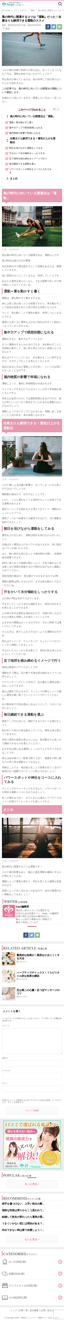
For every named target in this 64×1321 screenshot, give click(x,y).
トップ (13, 1310)
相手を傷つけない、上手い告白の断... (23, 1203)
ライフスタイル (23, 1285)
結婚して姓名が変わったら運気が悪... (23, 1216)
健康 (7, 28)
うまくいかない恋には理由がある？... (23, 1223)
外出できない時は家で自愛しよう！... (23, 1229)
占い (17, 1261)
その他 (18, 1297)
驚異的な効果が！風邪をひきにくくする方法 (38, 956)
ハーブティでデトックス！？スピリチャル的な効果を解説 (38, 974)
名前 (5, 1058)
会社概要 (34, 1310)
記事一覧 (23, 1310)
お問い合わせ (47, 1310)
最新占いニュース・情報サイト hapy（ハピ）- (40, 1318)
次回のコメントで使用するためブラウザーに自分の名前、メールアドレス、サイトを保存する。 (32, 1101)
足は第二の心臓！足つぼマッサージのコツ (38, 991)
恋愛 (17, 1273)
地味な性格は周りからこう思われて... (23, 1210)
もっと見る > (32, 1183)
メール (6, 1071)
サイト (5, 1083)
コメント (6, 1026)
